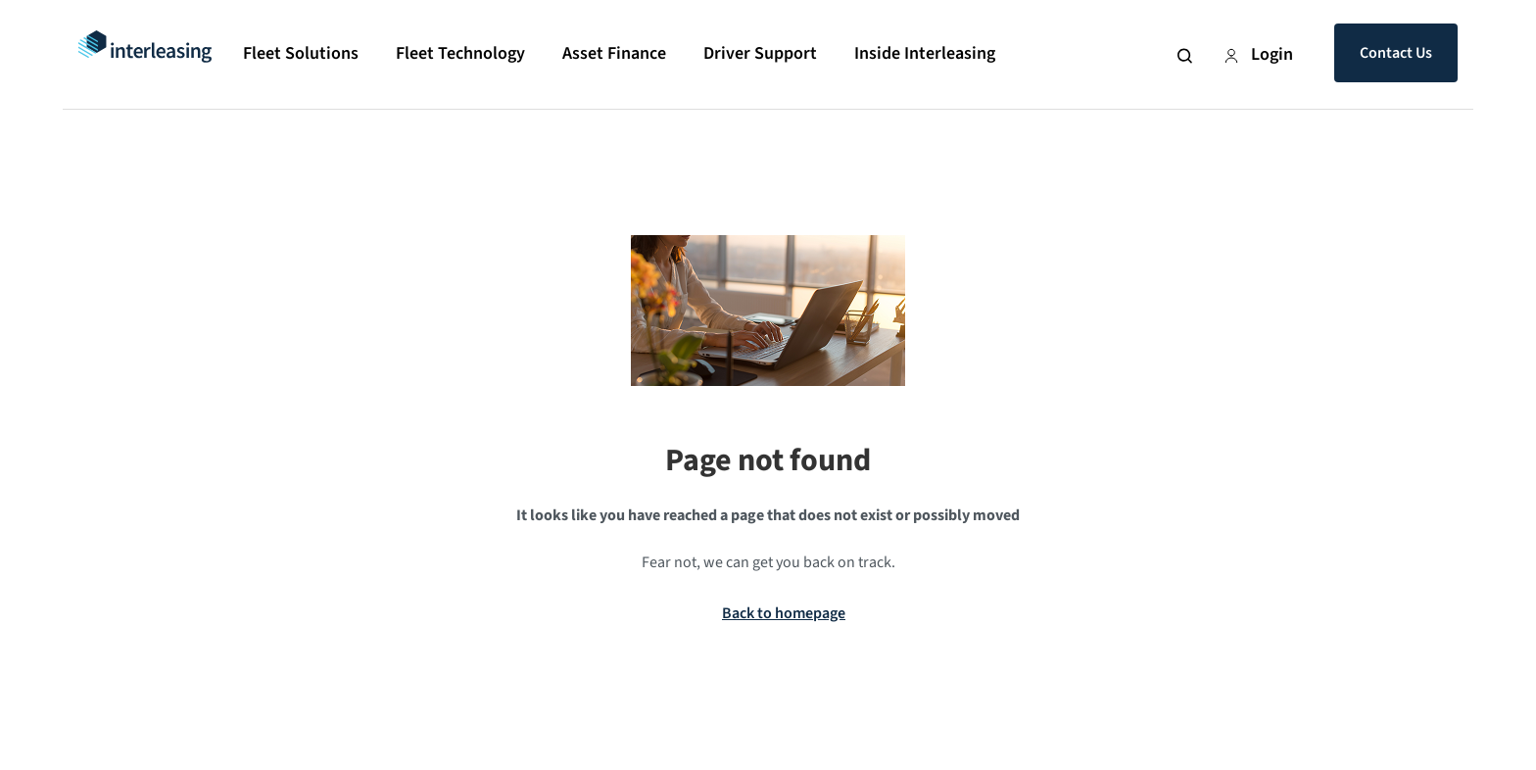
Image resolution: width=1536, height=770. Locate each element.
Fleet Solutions (301, 53)
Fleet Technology (460, 53)
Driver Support (760, 53)
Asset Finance (614, 53)
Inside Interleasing (924, 53)
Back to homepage (783, 613)
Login (1258, 55)
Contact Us (1396, 53)
